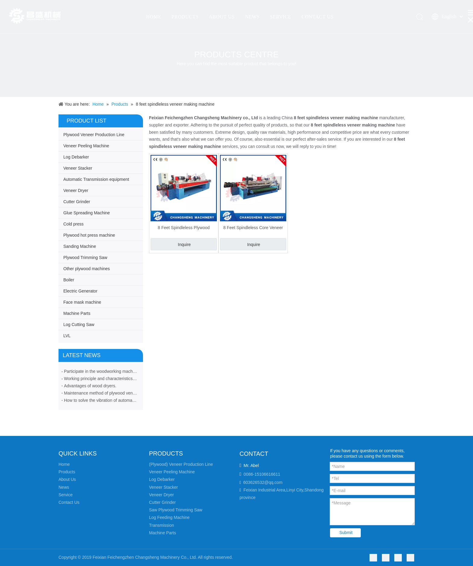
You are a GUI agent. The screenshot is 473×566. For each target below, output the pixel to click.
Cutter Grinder (76, 201)
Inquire (184, 244)
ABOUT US (222, 16)
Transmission (161, 525)
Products (67, 471)
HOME (153, 16)
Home (64, 464)
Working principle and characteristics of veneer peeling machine (101, 378)
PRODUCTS (184, 16)
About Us (67, 479)
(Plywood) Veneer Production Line (181, 464)
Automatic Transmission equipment (96, 179)
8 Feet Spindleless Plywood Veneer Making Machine (184, 227)
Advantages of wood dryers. (90, 385)
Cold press (73, 224)
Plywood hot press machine (89, 235)
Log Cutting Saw (78, 324)
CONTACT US (318, 16)
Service (66, 494)
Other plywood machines (86, 268)
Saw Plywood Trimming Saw (175, 509)
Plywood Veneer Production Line (93, 134)
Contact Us (69, 502)
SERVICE (280, 16)
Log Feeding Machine (169, 517)
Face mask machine (82, 302)
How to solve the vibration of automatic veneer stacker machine (101, 400)
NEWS (252, 16)
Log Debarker (76, 157)
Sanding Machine (79, 246)
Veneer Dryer (75, 190)
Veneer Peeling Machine (86, 145)
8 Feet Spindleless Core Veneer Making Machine (253, 227)
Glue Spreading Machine (86, 212)
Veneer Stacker (77, 168)
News (64, 487)
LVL (67, 335)
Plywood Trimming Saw (85, 257)
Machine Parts (76, 313)
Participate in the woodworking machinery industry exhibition (101, 371)
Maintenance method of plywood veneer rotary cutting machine (101, 393)
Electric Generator (80, 291)
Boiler (68, 279)
